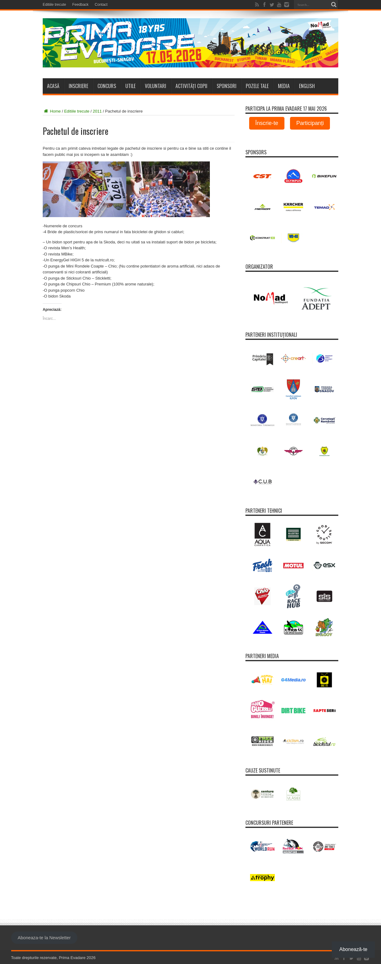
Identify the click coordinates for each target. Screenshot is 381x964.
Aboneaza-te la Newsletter (44, 937)
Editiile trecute (54, 4)
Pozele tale (257, 86)
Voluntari (155, 86)
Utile (130, 86)
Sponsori (226, 86)
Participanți (310, 123)
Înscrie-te (266, 123)
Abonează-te (353, 949)
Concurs (106, 86)
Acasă (53, 86)
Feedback (80, 4)
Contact (101, 4)
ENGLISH (307, 86)
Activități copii (191, 86)
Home (52, 111)
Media (284, 86)
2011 (97, 111)
